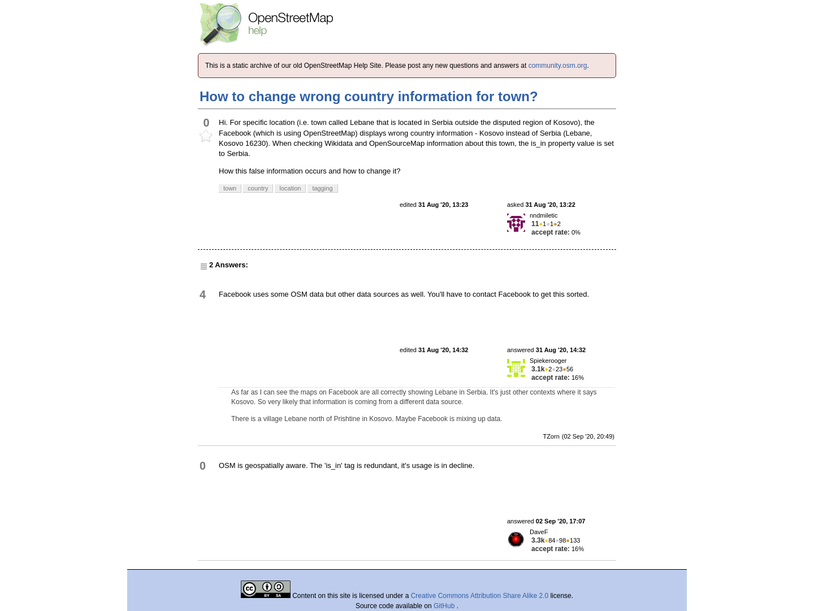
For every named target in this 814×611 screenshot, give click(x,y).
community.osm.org (558, 66)
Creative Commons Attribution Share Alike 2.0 (479, 596)
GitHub (445, 606)
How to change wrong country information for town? (369, 96)
